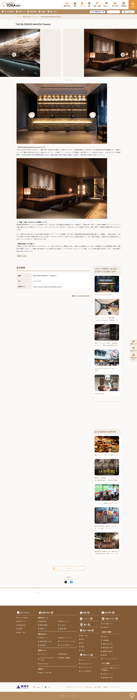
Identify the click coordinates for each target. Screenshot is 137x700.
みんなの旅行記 (23, 618)
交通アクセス (111, 618)
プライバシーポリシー (115, 687)
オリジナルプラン (86, 667)
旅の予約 (110, 612)
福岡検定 (43, 645)
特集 (86, 612)
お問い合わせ (89, 687)
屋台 (87, 624)
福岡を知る (47, 612)
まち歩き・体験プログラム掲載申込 (111, 669)
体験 (82, 646)
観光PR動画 (43, 625)
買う (82, 643)
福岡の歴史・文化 (45, 641)
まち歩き (62, 625)
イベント (88, 618)
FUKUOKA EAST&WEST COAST (47, 659)
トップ (19, 17)
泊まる (83, 650)
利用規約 (105, 687)
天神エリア (21, 621)
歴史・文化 (21, 632)
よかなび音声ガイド (66, 645)
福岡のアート (44, 638)
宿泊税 (105, 655)
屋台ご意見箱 (97, 687)
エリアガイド (44, 654)
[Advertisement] (106, 414)
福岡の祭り (63, 629)
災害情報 (105, 640)
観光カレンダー (65, 621)
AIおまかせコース (86, 664)
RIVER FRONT (44, 664)
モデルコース (85, 660)
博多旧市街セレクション (30, 17)
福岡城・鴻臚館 (65, 658)
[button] (14, 55)
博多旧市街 (21, 625)
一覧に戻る (62, 568)
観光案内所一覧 (108, 648)
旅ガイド (88, 655)
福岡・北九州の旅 (45, 673)
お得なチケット (108, 627)
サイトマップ (80, 687)
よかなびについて (70, 687)
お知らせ (105, 636)
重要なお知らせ (108, 644)
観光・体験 (88, 630)
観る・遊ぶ (84, 636)
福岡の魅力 (43, 621)
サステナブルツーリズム (67, 641)
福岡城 (20, 629)
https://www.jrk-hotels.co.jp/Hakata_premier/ (47, 286)
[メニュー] (133, 4)
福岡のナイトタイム (66, 638)
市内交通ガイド (108, 624)
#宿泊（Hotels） (22, 256)
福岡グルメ (43, 629)
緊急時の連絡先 (108, 651)
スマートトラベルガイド (110, 659)
